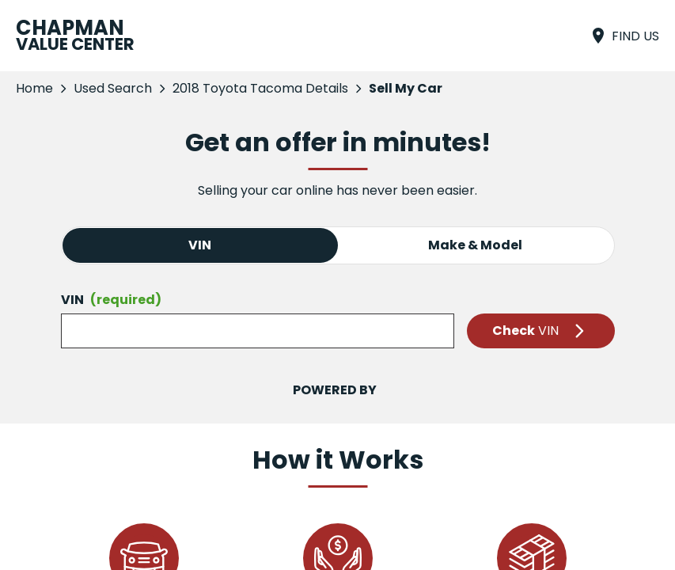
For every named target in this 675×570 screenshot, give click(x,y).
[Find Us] (624, 35)
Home (34, 88)
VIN (199, 245)
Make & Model (475, 245)
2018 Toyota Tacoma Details (260, 88)
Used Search (113, 88)
